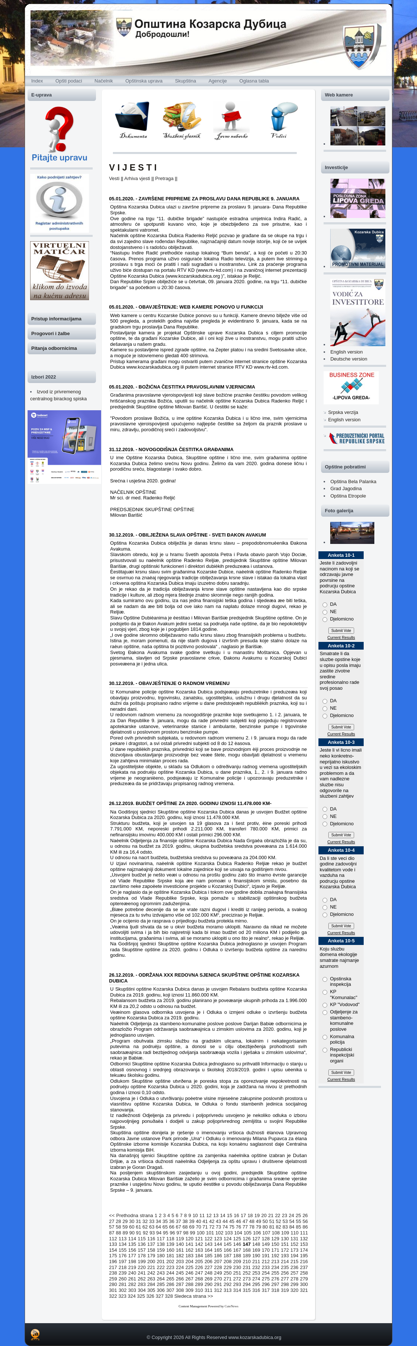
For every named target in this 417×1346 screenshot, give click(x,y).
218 (123, 1267)
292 (228, 1284)
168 (247, 1250)
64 (158, 1227)
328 (169, 1296)
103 (229, 1233)
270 (218, 1279)
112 (113, 1238)
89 (125, 1233)
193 (285, 1255)
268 (199, 1279)
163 (199, 1250)
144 (218, 1244)
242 (151, 1273)
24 (291, 1215)
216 (304, 1261)
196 (113, 1261)
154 (113, 1250)
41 (205, 1221)
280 (113, 1284)
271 (228, 1279)
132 (304, 1238)
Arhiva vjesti (137, 178)
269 (208, 1279)
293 (237, 1284)
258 (304, 1273)
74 (225, 1227)
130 (285, 1238)
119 (180, 1238)
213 (275, 1261)
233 (266, 1267)
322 (113, 1296)
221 (151, 1267)
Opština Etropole (348, 496)
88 (118, 1233)
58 (118, 1227)
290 (208, 1284)
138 (161, 1244)
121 (199, 1238)
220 (142, 1267)
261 (132, 1279)
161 (180, 1250)
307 (170, 1290)
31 (138, 1221)
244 (170, 1273)
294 (247, 1284)
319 (285, 1290)
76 (238, 1227)
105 (247, 1233)
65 (165, 1227)
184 (199, 1255)
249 (218, 1273)
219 (132, 1267)
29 (125, 1221)
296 (266, 1284)
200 (151, 1261)
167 (237, 1250)
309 (189, 1290)
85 (298, 1227)
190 (256, 1255)
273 (247, 1279)
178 (142, 1255)
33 (151, 1221)
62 (144, 1227)
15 (229, 1215)
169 (256, 1250)
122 (208, 1238)
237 (304, 1267)
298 (285, 1284)
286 (170, 1284)
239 (123, 1273)
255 (275, 1273)
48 (251, 1221)
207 (218, 1261)
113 (123, 1238)
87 (111, 1233)
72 (211, 1227)
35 (165, 1221)
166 (228, 1250)
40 (198, 1221)
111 (304, 1233)
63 (151, 1227)
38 (185, 1221)
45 (231, 1221)
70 (198, 1227)
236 (295, 1267)
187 (228, 1255)
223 (170, 1267)
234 (275, 1267)
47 (244, 1221)
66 (171, 1227)
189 (247, 1255)
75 (231, 1227)
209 (237, 1261)
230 (237, 1267)
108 (276, 1233)
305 (151, 1290)
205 (199, 1261)
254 (266, 1273)
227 (208, 1267)
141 (189, 1244)
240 (132, 1273)
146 (237, 1244)
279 (304, 1279)
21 (270, 1215)
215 (295, 1261)
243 (161, 1273)
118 (170, 1238)
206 (208, 1261)
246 (189, 1273)
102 (219, 1233)
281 (123, 1284)
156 (132, 1250)
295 (256, 1284)
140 (180, 1244)
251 (237, 1273)
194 (295, 1255)
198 (132, 1261)
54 (291, 1221)
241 (142, 1273)
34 (158, 1221)
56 (305, 1221)
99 (192, 1233)
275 (266, 1279)
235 (285, 1267)
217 (113, 1267)
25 (298, 1215)
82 (278, 1227)
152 (295, 1244)
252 (247, 1273)
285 (161, 1284)
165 (218, 1250)
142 (199, 1244)
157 (142, 1250)
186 (218, 1255)
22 (277, 1215)
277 (285, 1279)
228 (218, 1267)
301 (113, 1290)
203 (180, 1261)
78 (251, 1227)
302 (123, 1290)
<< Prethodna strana (131, 1215)
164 (208, 1250)
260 (123, 1279)
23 (284, 1215)
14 (222, 1215)
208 (228, 1261)
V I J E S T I (133, 167)
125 (237, 1238)
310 (199, 1290)
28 (118, 1221)
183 (189, 1255)
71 (205, 1227)
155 (123, 1250)
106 (257, 1233)
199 (142, 1261)
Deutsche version (348, 359)
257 (295, 1273)
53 (285, 1221)
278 (295, 1279)
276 (275, 1279)
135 (132, 1244)
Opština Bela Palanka (353, 481)
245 (180, 1273)
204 (189, 1261)
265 (170, 1279)
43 (218, 1221)
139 (170, 1244)
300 (304, 1284)
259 (113, 1279)
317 (266, 1290)
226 (199, 1267)
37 (178, 1221)
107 (266, 1233)
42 (211, 1221)
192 (275, 1255)
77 (244, 1227)
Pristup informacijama (56, 318)
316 (256, 1290)
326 (150, 1296)
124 (228, 1238)
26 (305, 1215)
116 (151, 1238)
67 (178, 1227)
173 (295, 1250)
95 (165, 1233)
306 (161, 1290)
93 (151, 1233)
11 (201, 1215)
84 (291, 1227)
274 (256, 1279)
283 (142, 1284)
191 (266, 1255)
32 (144, 1221)
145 (228, 1244)
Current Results (341, 637)
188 (237, 1255)
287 (180, 1284)
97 (179, 1233)
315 (247, 1290)
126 (247, 1238)
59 (125, 1227)
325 (141, 1296)
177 (132, 1255)
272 (237, 1279)
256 (285, 1273)
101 (210, 1233)
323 (122, 1296)
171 (275, 1250)
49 (258, 1221)
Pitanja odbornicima (54, 348)
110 (295, 1233)
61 (138, 1227)
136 (142, 1244)
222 (161, 1267)
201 (161, 1261)
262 (142, 1279)
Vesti (114, 178)
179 (151, 1255)
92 (145, 1233)
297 (275, 1284)
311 (208, 1290)
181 (170, 1255)
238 (113, 1273)
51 (271, 1221)
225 (189, 1267)
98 (185, 1233)
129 (275, 1238)
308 (180, 1290)
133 (113, 1244)
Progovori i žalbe (50, 333)
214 (285, 1261)
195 (304, 1255)
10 (195, 1215)
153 (304, 1244)
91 (138, 1233)
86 (305, 1227)
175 (113, 1255)
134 (123, 1244)
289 (199, 1284)
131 (295, 1238)
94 (158, 1233)
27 (111, 1221)
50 (265, 1221)
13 (215, 1215)
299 (295, 1284)
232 (256, 1267)
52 (278, 1221)
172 (285, 1250)
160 (170, 1250)
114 (132, 1238)
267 (189, 1279)
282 (132, 1284)
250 (228, 1273)
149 (266, 1244)
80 (265, 1227)
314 (237, 1290)
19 (257, 1215)
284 (151, 1284)
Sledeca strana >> (193, 1296)
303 (132, 1290)
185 (208, 1255)
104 (238, 1233)
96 (172, 1233)
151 (285, 1244)
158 (151, 1250)
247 (199, 1273)
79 (258, 1227)
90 (132, 1233)
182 (180, 1255)
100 (201, 1233)
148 (256, 1244)
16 (236, 1215)
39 (191, 1221)
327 (160, 1296)
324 (132, 1296)
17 (243, 1215)
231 (247, 1267)
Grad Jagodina (345, 488)
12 (208, 1215)
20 (264, 1215)
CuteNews (232, 1306)
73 (218, 1227)
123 (218, 1238)
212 (266, 1261)
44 (225, 1221)
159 (161, 1250)
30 (131, 1221)
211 (256, 1261)
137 (151, 1244)
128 (266, 1238)
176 (123, 1255)
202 (170, 1261)
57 (111, 1227)
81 (271, 1227)
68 (185, 1227)
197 (123, 1261)
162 (189, 1250)
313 (228, 1290)
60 (131, 1227)
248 (208, 1273)
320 (295, 1290)
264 (161, 1279)
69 (191, 1227)
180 (161, 1255)
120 (189, 1238)
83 (285, 1227)
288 (189, 1284)
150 (275, 1244)
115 (142, 1238)
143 (208, 1244)
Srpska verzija (343, 412)
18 (250, 1215)
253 (256, 1273)
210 (247, 1261)
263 (151, 1279)
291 (218, 1284)
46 (238, 1221)
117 (161, 1238)
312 (218, 1290)
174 (304, 1250)
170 (266, 1250)
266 (180, 1279)
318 (275, 1290)
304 (142, 1290)
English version (346, 352)
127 (256, 1238)
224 (180, 1267)
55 (298, 1221)
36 (171, 1221)
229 (228, 1267)
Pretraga (164, 178)
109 (285, 1233)
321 (304, 1290)
